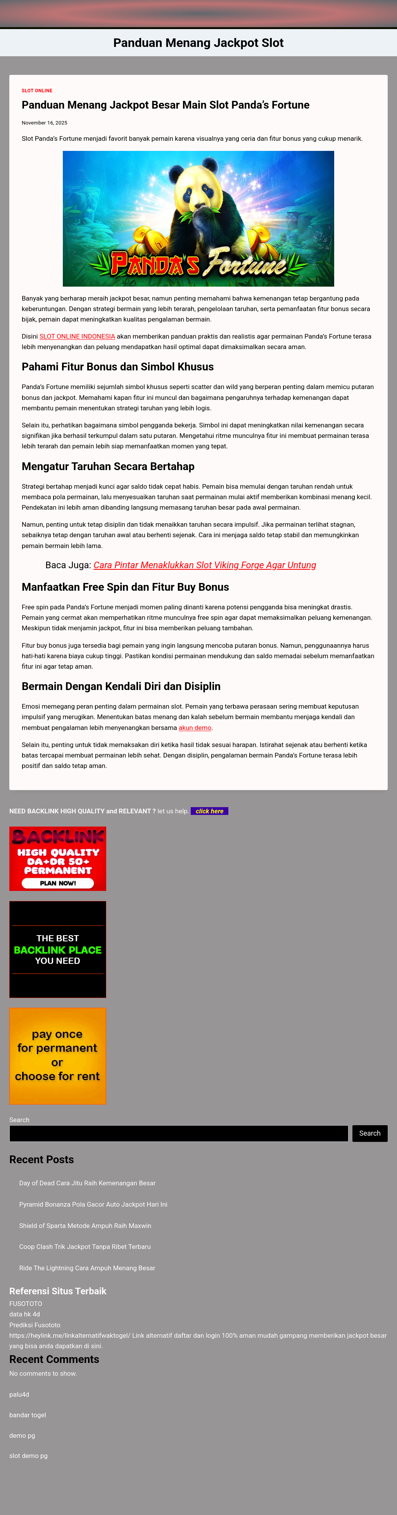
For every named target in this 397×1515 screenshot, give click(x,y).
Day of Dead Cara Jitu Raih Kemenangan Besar (87, 1183)
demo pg (22, 1435)
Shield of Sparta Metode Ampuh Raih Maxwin (85, 1226)
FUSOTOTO (25, 1303)
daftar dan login (197, 1335)
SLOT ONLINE (37, 90)
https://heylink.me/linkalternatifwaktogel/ (70, 1335)
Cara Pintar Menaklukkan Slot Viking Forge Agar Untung (204, 565)
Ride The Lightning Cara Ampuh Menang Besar (87, 1268)
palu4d (19, 1394)
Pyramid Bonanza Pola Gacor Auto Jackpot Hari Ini (93, 1204)
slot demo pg (28, 1456)
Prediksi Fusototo (34, 1325)
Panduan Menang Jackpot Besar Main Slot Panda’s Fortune (166, 105)
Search (19, 1120)
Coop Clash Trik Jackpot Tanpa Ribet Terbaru (85, 1246)
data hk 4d (24, 1314)
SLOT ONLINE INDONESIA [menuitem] (77, 336)
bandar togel (27, 1415)
